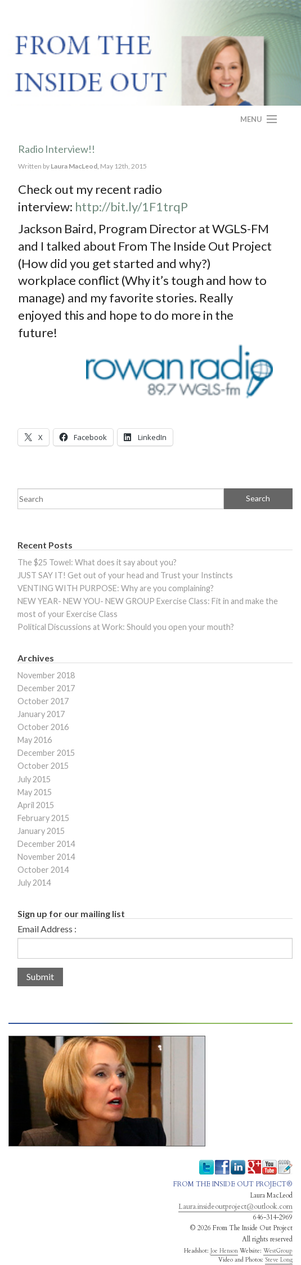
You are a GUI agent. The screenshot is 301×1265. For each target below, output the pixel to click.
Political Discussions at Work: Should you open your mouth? (125, 627)
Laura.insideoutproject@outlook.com (235, 1206)
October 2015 (43, 765)
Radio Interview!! (56, 149)
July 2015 (34, 779)
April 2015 (35, 805)
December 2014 (46, 844)
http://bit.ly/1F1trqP (131, 206)
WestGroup (278, 1251)
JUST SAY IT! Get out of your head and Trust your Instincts (125, 575)
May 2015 (34, 792)
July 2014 (34, 882)
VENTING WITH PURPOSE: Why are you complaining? (115, 588)
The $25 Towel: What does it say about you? (97, 562)
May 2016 (34, 740)
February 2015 (43, 818)
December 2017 (46, 688)
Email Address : (47, 928)
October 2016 (43, 727)
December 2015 (46, 753)
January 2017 (41, 714)
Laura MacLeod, (75, 166)
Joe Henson (224, 1251)
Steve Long (279, 1260)
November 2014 (46, 857)
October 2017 (43, 701)
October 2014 (43, 869)
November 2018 (46, 675)
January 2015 (41, 831)
